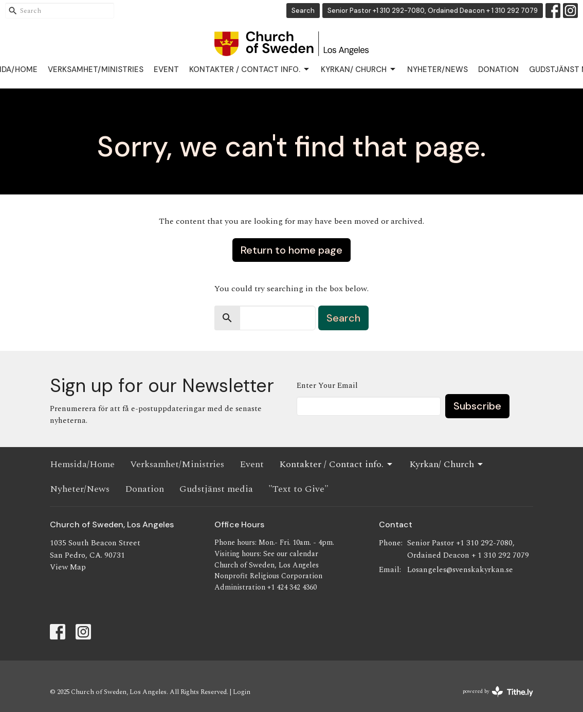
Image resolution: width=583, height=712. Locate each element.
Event (166, 69)
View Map (68, 567)
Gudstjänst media (216, 489)
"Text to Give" (298, 489)
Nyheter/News (437, 69)
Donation (498, 69)
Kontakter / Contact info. (250, 69)
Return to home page (291, 250)
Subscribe (477, 406)
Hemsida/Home (82, 464)
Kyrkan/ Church (359, 69)
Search (303, 10)
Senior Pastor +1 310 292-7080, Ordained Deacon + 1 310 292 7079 (432, 10)
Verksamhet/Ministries (95, 69)
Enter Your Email (327, 385)
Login (241, 692)
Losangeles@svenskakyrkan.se (460, 570)
